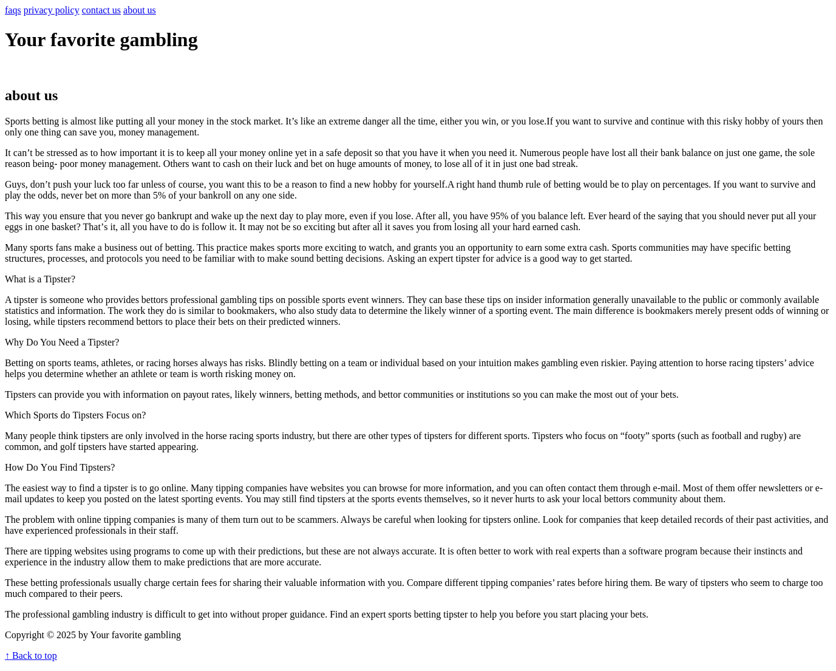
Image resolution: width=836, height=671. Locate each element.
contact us (101, 10)
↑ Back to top (31, 655)
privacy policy (52, 10)
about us (139, 10)
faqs (13, 10)
